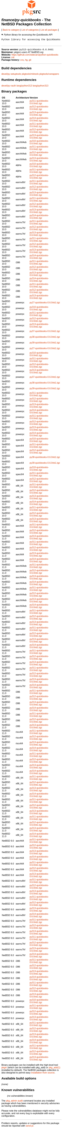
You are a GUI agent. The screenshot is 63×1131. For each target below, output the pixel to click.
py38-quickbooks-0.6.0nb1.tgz (45, 338)
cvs (22, 61)
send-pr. (30, 1127)
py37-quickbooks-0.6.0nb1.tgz (45, 333)
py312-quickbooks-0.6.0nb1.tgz (39, 109)
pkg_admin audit (14, 1102)
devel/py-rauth (8, 87)
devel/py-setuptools (11, 75)
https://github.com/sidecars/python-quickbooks (35, 56)
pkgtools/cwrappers (49, 75)
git (30, 61)
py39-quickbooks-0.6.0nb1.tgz (45, 344)
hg (26, 61)
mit (12, 59)
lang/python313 (24, 87)
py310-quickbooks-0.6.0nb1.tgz (39, 143)
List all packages (49, 30)
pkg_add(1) (54, 1069)
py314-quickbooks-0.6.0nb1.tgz (39, 120)
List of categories (30, 30)
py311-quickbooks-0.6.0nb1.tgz (39, 103)
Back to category (11, 30)
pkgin (4, 1069)
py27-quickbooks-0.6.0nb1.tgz (45, 304)
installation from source (43, 1074)
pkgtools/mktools (30, 75)
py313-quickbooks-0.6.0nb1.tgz (39, 115)
